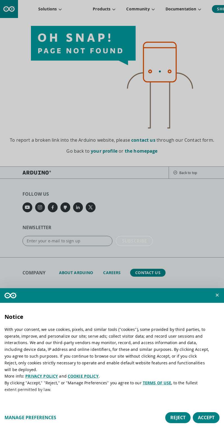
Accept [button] (206, 417)
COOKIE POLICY (83, 376)
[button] (217, 295)
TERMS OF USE (157, 382)
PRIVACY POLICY (41, 376)
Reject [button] (177, 417)
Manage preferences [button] (30, 417)
